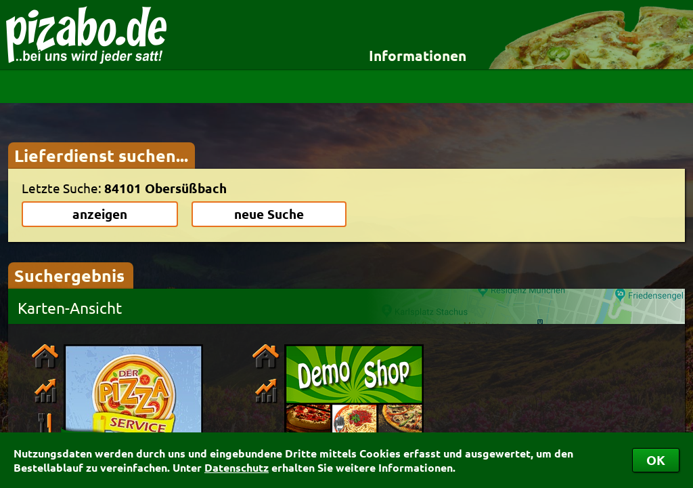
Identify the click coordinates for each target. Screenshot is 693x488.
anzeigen (99, 213)
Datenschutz (236, 467)
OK (655, 459)
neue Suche (269, 213)
